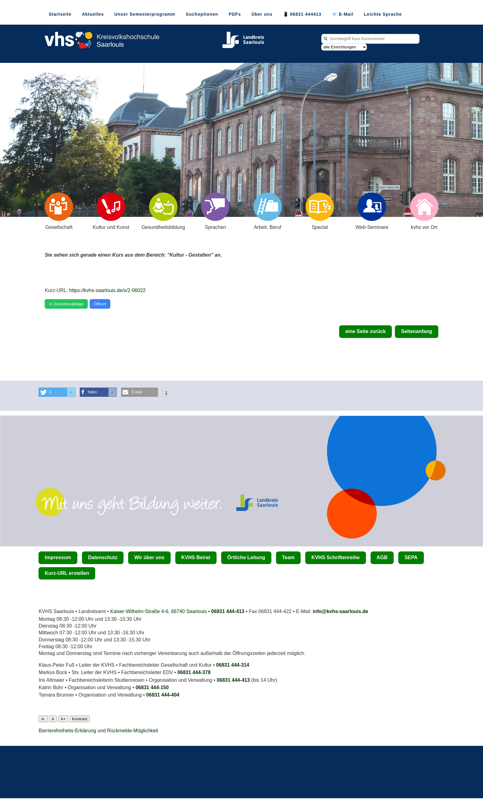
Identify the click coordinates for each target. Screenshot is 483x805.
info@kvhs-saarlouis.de (340, 611)
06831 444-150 (152, 687)
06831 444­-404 (163, 694)
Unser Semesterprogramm (144, 14)
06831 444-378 (194, 672)
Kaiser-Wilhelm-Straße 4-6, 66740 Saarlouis (158, 611)
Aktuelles (93, 14)
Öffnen (100, 304)
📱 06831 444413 (302, 14)
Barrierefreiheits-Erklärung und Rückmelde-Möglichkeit (98, 730)
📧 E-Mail (342, 14)
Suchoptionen (202, 14)
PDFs (235, 14)
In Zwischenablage (66, 304)
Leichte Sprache (383, 14)
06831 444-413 (228, 611)
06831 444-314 (233, 665)
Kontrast (79, 719)
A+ (63, 719)
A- (43, 719)
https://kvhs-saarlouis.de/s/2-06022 (107, 290)
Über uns (262, 14)
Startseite (60, 14)
